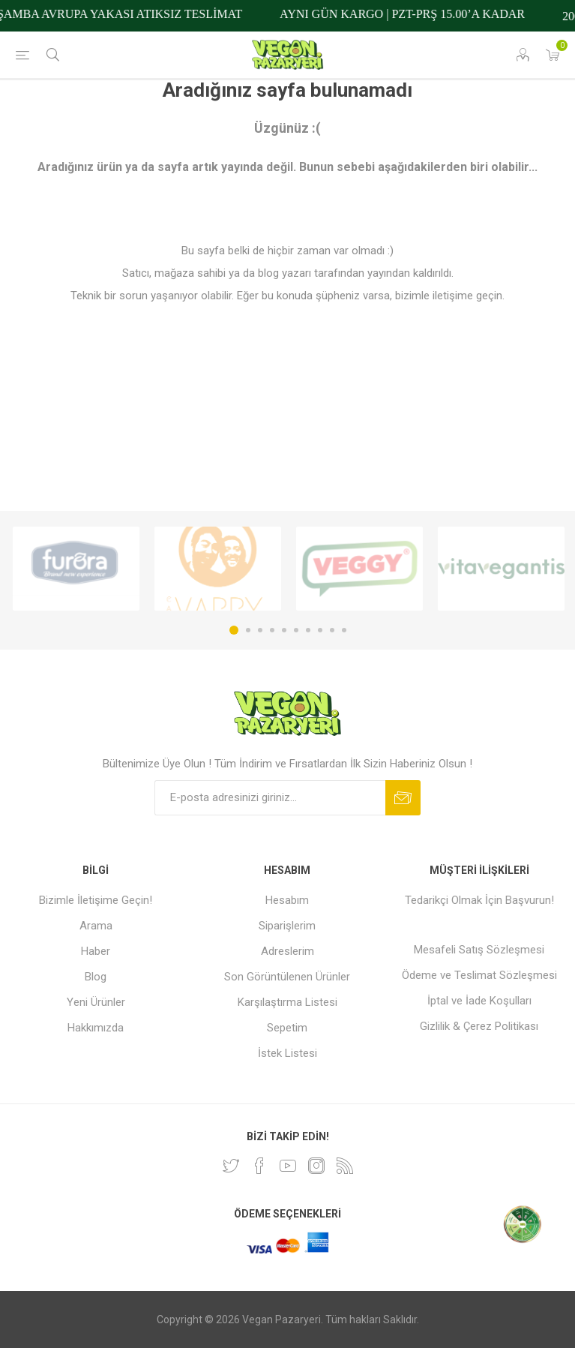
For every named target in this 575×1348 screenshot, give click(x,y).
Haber (95, 951)
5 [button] (284, 630)
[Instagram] (316, 1166)
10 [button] (344, 630)
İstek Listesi (287, 1053)
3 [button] (260, 630)
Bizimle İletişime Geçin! (95, 900)
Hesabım (287, 900)
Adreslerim (287, 951)
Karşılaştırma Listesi (287, 1002)
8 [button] (320, 630)
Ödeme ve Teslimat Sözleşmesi (479, 975)
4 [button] (272, 630)
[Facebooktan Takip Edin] (259, 1166)
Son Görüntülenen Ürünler (287, 976)
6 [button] (296, 630)
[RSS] (345, 1166)
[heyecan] (231, 1166)
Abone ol (403, 797)
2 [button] (248, 630)
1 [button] (233, 630)
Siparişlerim (287, 925)
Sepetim (287, 1027)
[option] (76, 569)
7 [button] (308, 630)
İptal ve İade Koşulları (479, 1000)
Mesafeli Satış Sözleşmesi (479, 949)
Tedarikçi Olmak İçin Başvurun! (479, 900)
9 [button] (332, 630)
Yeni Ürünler (96, 1002)
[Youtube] (288, 1166)
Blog (95, 976)
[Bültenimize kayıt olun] (269, 797)
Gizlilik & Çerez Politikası (479, 1026)
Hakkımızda (95, 1027)
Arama (95, 925)
